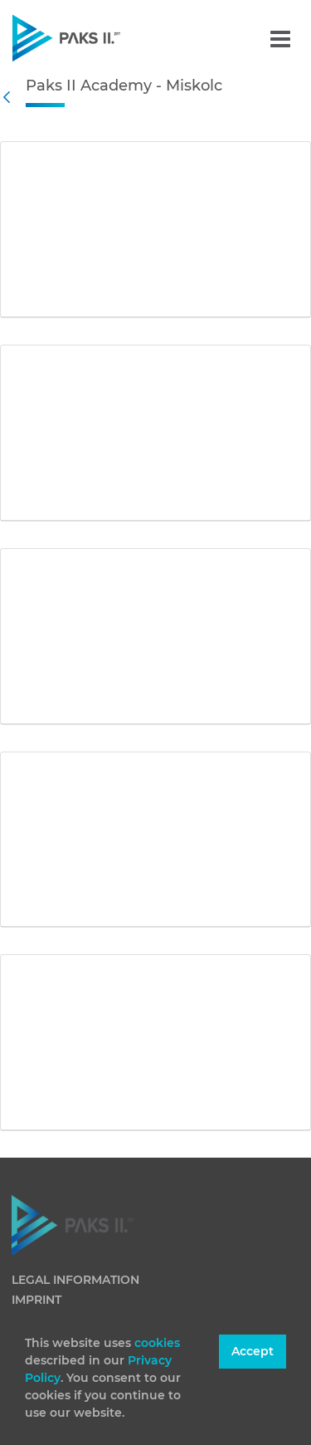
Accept (252, 1351)
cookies (157, 1342)
